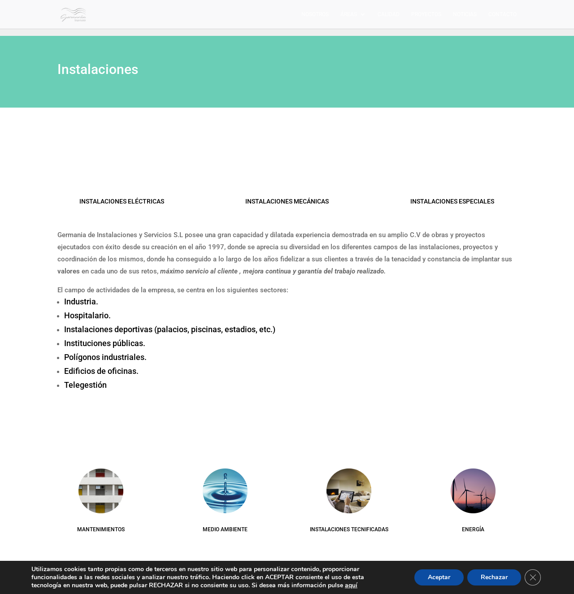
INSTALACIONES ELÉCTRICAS (121, 201)
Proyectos (426, 14)
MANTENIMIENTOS (101, 529)
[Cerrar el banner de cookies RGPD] (533, 577)
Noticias (465, 14)
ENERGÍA (473, 529)
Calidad (389, 14)
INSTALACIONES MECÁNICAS (287, 201)
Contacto (502, 14)
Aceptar (439, 577)
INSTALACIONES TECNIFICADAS (349, 529)
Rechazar (494, 577)
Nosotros (315, 14)
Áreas (348, 14)
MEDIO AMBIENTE (225, 529)
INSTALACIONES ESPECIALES (452, 201)
